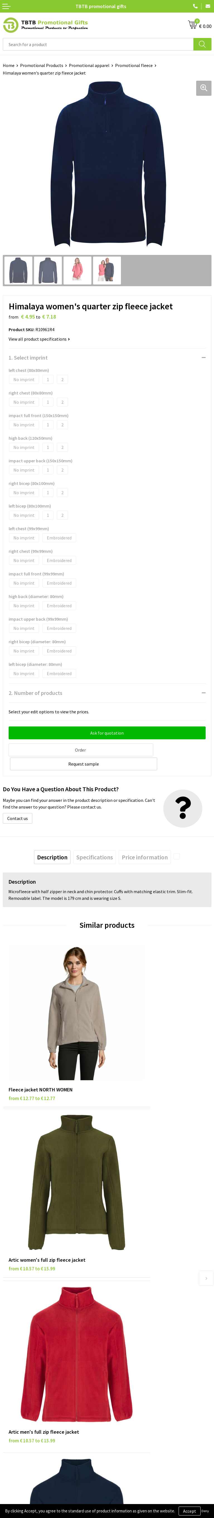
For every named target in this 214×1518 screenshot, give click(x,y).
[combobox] (98, 44)
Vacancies (119, 1360)
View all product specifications (39, 339)
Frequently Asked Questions (136, 1262)
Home (8, 65)
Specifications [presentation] (94, 842)
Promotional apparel (89, 65)
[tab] (52, 842)
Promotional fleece (134, 65)
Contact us (17, 803)
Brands (9, 1352)
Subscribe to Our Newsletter (30, 1394)
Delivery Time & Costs (130, 1271)
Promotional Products (41, 65)
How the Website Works (132, 1279)
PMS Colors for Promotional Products (146, 1296)
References (120, 1368)
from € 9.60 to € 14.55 (135, 1168)
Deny (205, 1511)
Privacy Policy (16, 1360)
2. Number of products (35, 692)
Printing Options (126, 1288)
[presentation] (177, 841)
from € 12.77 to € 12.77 (32, 1039)
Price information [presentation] (145, 842)
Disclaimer (13, 1368)
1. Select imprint (28, 357)
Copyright (12, 1385)
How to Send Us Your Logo (134, 1305)
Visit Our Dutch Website (132, 1377)
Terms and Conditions (24, 1377)
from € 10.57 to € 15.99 (136, 1039)
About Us (118, 1352)
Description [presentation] (52, 842)
